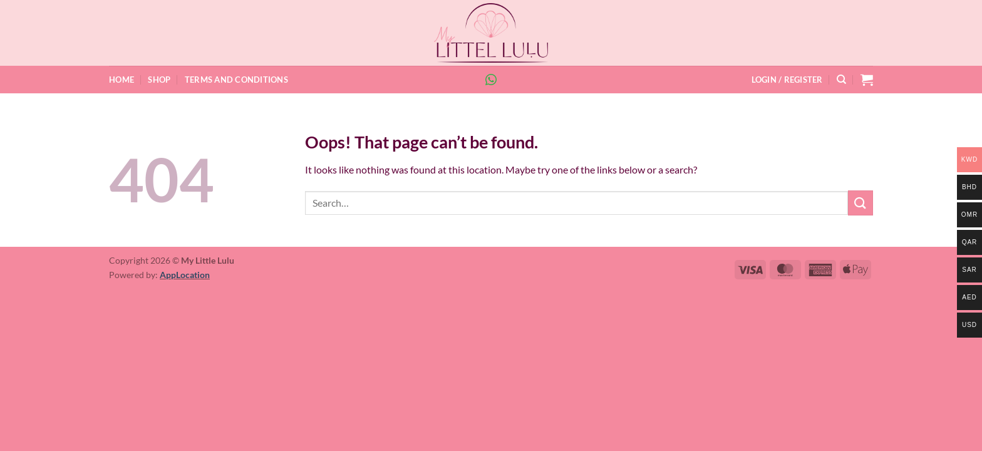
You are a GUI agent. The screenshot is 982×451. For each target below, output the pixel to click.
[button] (787, 80)
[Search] (841, 79)
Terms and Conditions (236, 80)
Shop (159, 80)
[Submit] (860, 202)
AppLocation (185, 274)
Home (121, 80)
